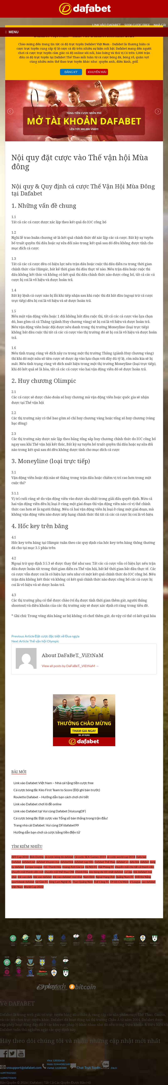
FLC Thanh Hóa (52, 867)
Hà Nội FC (91, 867)
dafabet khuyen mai (48, 862)
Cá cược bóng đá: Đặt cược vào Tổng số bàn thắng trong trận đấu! (60, 818)
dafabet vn (122, 862)
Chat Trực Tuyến (85, 1067)
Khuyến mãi (97, 72)
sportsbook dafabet (22, 882)
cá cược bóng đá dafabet (59, 857)
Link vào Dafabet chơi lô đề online (37, 804)
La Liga (128, 872)
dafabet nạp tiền (84, 862)
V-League (135, 882)
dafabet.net (29, 862)
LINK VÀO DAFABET (106, 25)
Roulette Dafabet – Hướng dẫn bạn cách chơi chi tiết (51, 797)
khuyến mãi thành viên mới (27, 872)
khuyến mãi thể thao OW (59, 872)
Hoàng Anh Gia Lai (73, 867)
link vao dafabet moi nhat (67, 877)
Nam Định (89, 877)
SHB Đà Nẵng (143, 877)
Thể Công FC (101, 882)
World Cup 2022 (34, 887)
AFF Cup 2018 (20, 857)
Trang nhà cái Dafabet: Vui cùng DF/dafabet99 (46, 825)
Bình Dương (36, 857)
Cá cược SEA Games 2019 (90, 857)
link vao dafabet (42, 877)
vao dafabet (148, 882)
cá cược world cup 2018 (121, 857)
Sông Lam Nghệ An (60, 882)
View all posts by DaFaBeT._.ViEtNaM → (70, 666)
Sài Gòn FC (41, 882)
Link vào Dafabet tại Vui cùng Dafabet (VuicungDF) (49, 811)
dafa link (134, 862)
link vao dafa (24, 877)
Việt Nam (17, 887)
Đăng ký (71, 72)
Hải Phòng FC (106, 867)
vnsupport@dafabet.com (21, 1067)
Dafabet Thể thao (104, 862)
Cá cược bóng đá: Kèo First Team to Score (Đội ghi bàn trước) (56, 790)
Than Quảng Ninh (82, 882)
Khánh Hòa (81, 872)
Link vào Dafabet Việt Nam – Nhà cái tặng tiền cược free (53, 783)
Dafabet (16, 862)
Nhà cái (160, 25)
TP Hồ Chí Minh (119, 882)
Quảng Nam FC (125, 877)
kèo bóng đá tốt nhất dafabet (106, 872)
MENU (13, 32)
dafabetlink (67, 862)
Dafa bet (141, 857)
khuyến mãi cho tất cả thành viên (134, 867)
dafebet (144, 862)
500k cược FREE (137, 25)
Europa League (34, 867)
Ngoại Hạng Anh (105, 877)
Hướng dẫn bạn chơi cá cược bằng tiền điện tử (46, 832)
